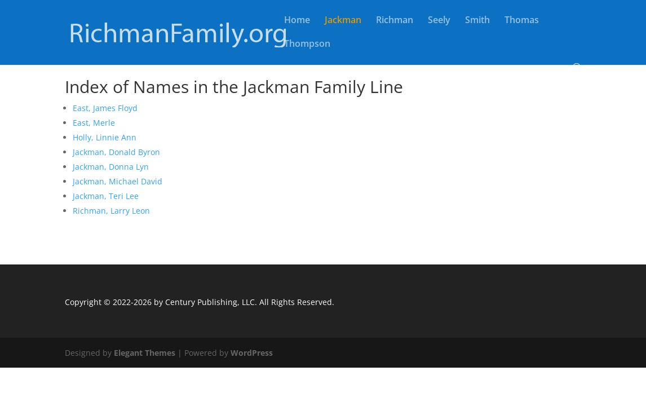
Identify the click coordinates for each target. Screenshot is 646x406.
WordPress (252, 352)
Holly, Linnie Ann (104, 137)
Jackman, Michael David (117, 181)
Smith (477, 21)
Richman (394, 21)
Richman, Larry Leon (111, 210)
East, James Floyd (105, 108)
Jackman (343, 21)
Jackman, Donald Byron (116, 152)
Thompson (307, 44)
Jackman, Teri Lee (106, 196)
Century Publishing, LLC (210, 302)
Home (297, 21)
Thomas (522, 21)
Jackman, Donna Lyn (111, 166)
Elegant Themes (144, 352)
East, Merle (94, 122)
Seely (439, 21)
